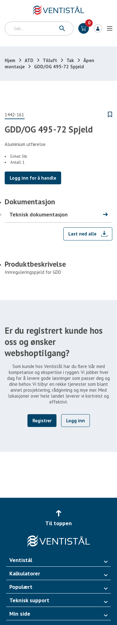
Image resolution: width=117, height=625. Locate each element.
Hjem (10, 60)
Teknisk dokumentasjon (38, 214)
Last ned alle (82, 234)
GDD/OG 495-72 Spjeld (59, 67)
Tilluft (50, 60)
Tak (70, 60)
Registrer (41, 421)
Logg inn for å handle (33, 178)
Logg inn (98, 28)
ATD (29, 60)
